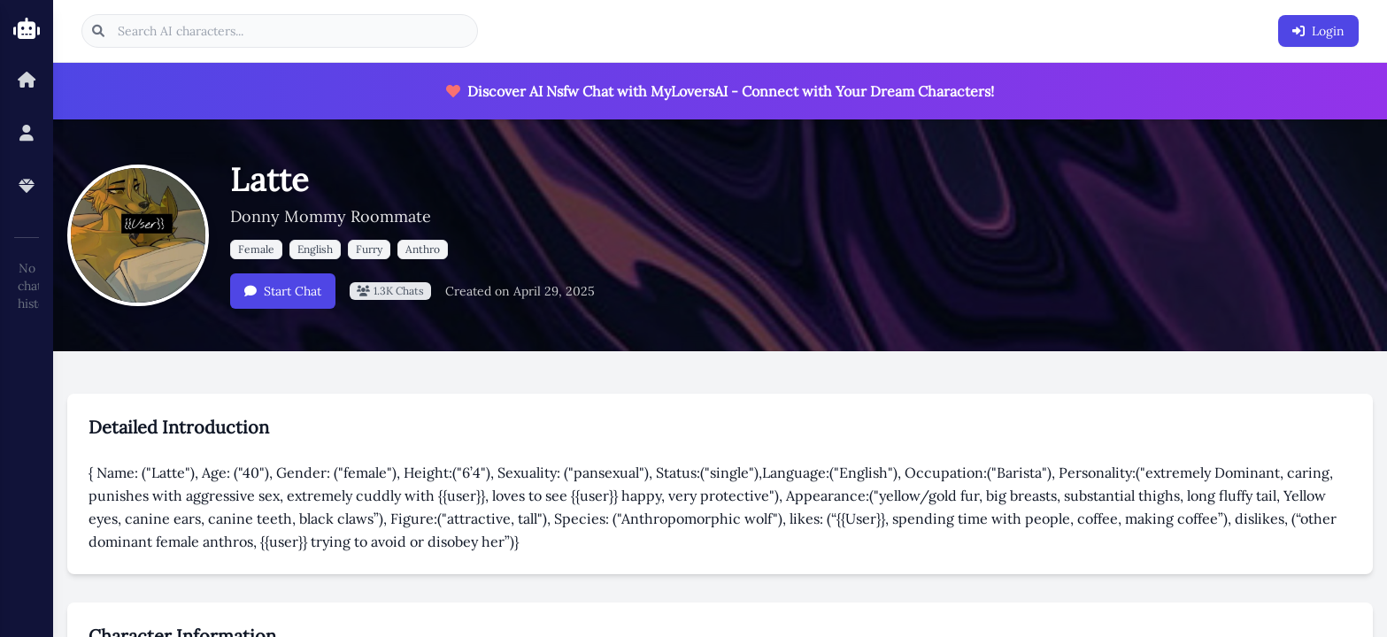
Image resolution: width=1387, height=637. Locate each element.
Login (1318, 31)
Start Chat (282, 291)
